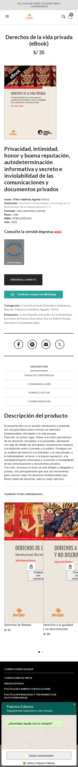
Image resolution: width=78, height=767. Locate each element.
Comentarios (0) (39, 401)
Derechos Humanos (56, 305)
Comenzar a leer (39, 384)
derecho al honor (16, 318)
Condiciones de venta (18, 677)
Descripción (39, 366)
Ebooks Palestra (15, 309)
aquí (58, 231)
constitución (28, 314)
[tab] (39, 366)
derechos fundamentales (22, 322)
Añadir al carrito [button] (31, 566)
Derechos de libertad (17, 625)
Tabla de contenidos (39, 375)
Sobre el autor (39, 392)
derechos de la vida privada (50, 318)
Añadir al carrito (23, 279)
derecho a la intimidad (55, 314)
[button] (7, 16)
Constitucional (31, 305)
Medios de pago (14, 683)
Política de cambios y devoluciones (27, 689)
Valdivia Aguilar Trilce (43, 309)
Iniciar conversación (39, 755)
